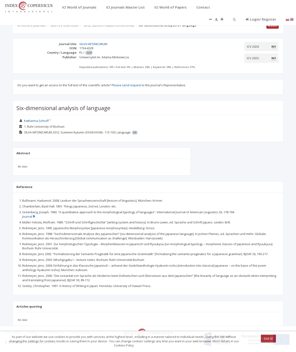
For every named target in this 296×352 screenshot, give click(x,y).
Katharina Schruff (36, 121)
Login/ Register (261, 19)
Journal (28, 216)
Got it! (268, 338)
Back (272, 26)
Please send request (126, 85)
